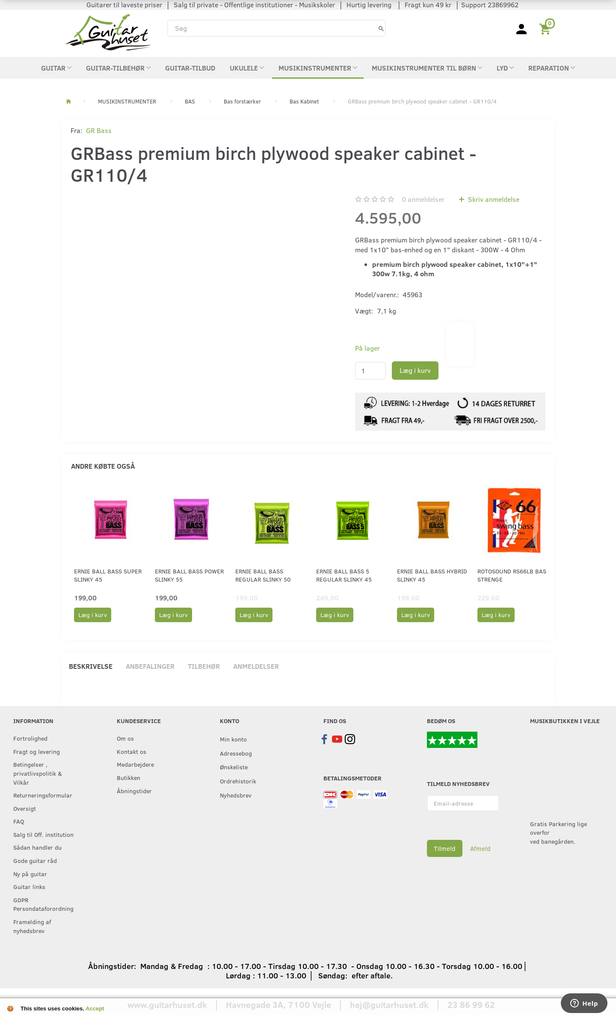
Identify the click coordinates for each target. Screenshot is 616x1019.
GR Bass (99, 130)
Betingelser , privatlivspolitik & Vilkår (37, 773)
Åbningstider (134, 790)
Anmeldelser (256, 666)
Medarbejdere (135, 764)
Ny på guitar (30, 873)
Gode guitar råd (35, 860)
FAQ (18, 821)
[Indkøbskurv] (546, 28)
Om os (125, 738)
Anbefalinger (150, 666)
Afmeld (480, 848)
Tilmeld (445, 848)
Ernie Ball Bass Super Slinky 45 (108, 575)
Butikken (128, 777)
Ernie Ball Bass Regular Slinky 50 (263, 575)
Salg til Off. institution (43, 834)
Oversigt (24, 808)
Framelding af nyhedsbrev (32, 926)
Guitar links (29, 886)
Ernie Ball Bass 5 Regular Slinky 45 (344, 575)
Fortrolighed (30, 738)
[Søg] (381, 28)
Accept (95, 1008)
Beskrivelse (91, 666)
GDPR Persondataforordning (43, 904)
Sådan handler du (37, 847)
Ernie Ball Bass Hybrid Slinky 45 (432, 575)
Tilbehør (204, 666)
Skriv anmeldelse (492, 199)
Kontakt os (131, 751)
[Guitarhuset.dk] (108, 31)
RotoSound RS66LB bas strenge (511, 575)
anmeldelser (423, 199)
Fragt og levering (36, 751)
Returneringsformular (42, 795)
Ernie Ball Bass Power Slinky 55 (189, 575)
